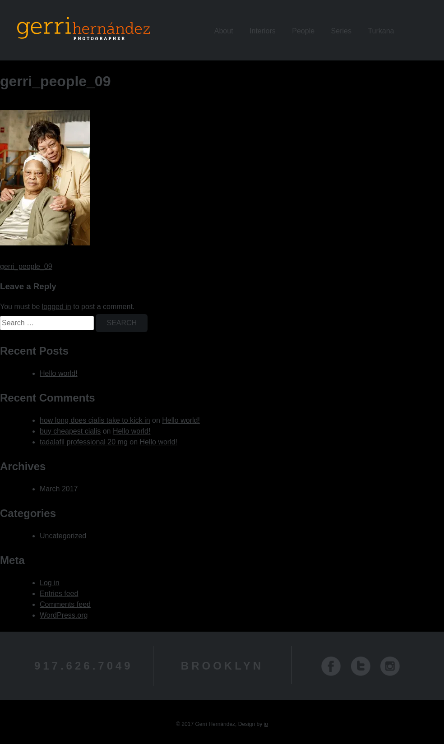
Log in (50, 583)
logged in (56, 306)
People (303, 31)
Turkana (381, 31)
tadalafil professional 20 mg (84, 442)
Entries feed (59, 593)
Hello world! (59, 373)
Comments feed (65, 604)
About (223, 31)
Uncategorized (63, 536)
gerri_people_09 (26, 266)
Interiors (263, 31)
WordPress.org (64, 615)
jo (266, 724)
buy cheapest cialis (70, 431)
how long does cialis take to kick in (95, 420)
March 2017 (59, 489)
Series (341, 31)
